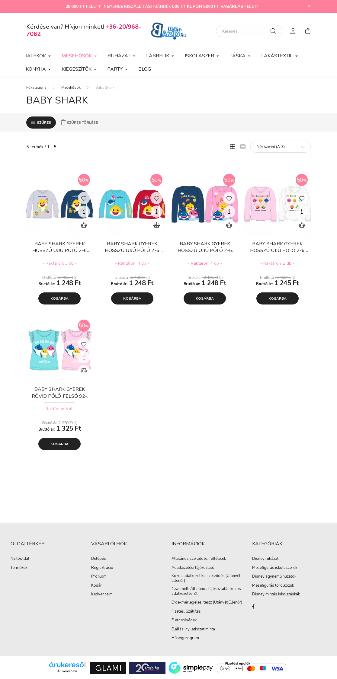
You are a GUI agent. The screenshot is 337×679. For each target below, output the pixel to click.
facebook (253, 607)
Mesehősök (71, 87)
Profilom (99, 576)
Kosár (96, 585)
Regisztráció (102, 568)
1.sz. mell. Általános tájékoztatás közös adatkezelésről (206, 591)
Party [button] (115, 69)
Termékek (19, 568)
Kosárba (59, 298)
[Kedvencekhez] (84, 198)
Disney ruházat (265, 558)
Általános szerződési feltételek (199, 558)
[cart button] (308, 31)
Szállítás (193, 611)
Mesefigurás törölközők (273, 585)
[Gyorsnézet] (84, 212)
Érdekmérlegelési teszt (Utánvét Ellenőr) (207, 602)
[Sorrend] (280, 147)
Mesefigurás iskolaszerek (274, 568)
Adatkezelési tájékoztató (193, 568)
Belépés (98, 558)
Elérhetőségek (184, 620)
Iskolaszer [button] (200, 56)
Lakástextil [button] (277, 56)
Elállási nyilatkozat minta (193, 629)
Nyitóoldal (20, 558)
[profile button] (293, 31)
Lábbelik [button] (158, 56)
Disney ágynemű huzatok (274, 576)
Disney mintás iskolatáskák (276, 594)
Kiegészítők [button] (77, 69)
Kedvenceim (102, 594)
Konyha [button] (36, 69)
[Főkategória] (36, 87)
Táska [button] (238, 56)
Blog (144, 69)
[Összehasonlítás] (84, 225)
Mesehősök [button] (77, 56)
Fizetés (178, 611)
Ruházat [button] (120, 56)
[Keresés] (249, 31)
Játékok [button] (36, 56)
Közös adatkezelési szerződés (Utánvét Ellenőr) (206, 578)
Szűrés (44, 122)
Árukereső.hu (67, 671)
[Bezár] (309, 6)
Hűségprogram (185, 638)
